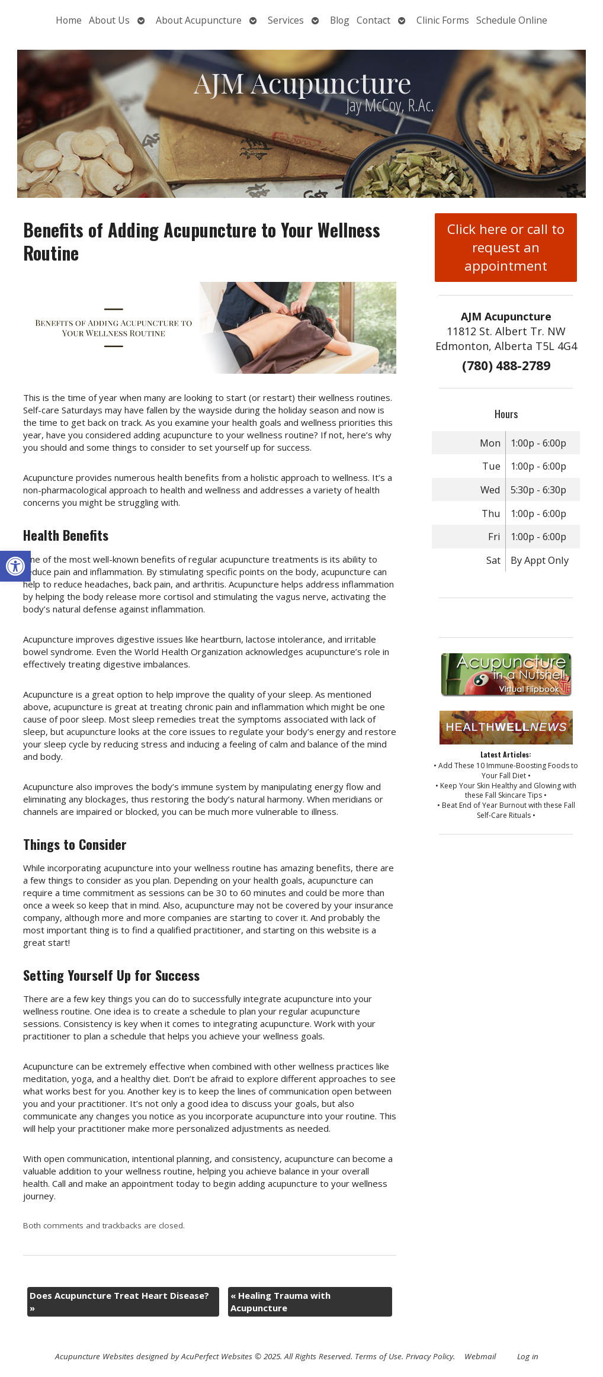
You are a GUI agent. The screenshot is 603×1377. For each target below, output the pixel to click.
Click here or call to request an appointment (505, 247)
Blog (339, 20)
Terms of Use (378, 1356)
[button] (15, 566)
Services (286, 20)
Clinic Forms (442, 20)
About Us (109, 20)
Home (69, 20)
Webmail (480, 1356)
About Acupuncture (199, 20)
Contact (373, 20)
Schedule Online (511, 20)
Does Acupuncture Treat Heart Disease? (119, 1301)
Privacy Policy (429, 1356)
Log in (527, 1356)
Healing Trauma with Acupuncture (280, 1301)
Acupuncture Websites (94, 1356)
